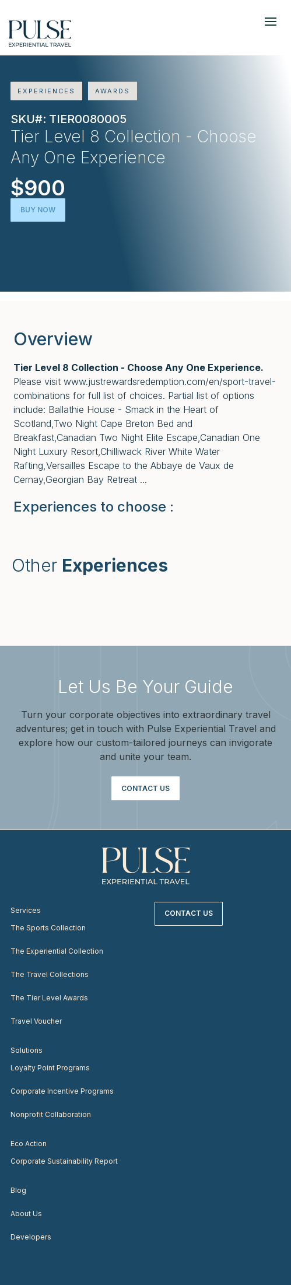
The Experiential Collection (56, 951)
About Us (26, 1213)
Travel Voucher (36, 1021)
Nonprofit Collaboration (50, 1114)
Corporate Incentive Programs (62, 1091)
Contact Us (145, 788)
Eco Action (28, 1143)
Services (25, 910)
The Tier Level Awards (49, 997)
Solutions (26, 1050)
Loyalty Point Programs (50, 1067)
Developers (30, 1237)
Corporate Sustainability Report (64, 1161)
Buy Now (37, 209)
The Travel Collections (49, 974)
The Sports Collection (48, 927)
